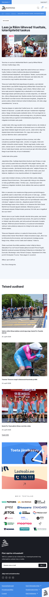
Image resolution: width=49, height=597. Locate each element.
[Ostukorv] (42, 8)
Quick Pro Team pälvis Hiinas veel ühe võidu (16, 426)
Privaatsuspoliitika (7, 589)
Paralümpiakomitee (32, 589)
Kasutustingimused (8, 586)
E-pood (4, 593)
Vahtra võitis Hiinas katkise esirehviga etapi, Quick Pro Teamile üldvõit (22, 332)
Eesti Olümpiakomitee (32, 586)
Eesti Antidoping (31, 593)
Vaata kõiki (5, 435)
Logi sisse (43, 2)
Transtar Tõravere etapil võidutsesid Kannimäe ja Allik (19, 379)
